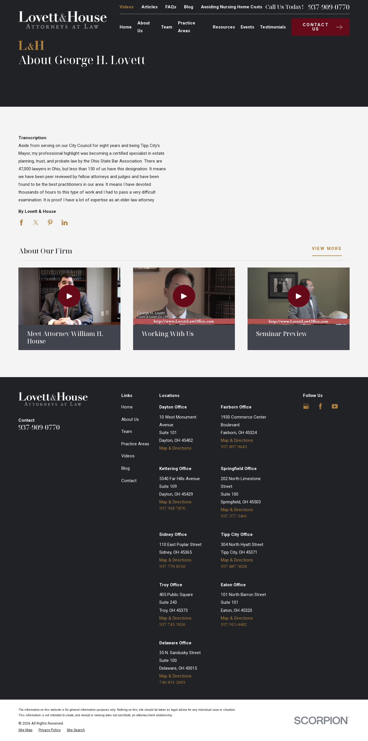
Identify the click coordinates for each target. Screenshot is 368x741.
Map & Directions (175, 448)
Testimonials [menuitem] (273, 27)
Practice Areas (135, 443)
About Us (130, 419)
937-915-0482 (234, 624)
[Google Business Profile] (306, 406)
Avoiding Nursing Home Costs (231, 6)
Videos (127, 6)
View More (327, 249)
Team (126, 431)
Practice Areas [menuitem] (186, 26)
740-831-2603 (172, 682)
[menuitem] (25, 730)
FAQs (170, 6)
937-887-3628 (234, 566)
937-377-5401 (234, 516)
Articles (149, 6)
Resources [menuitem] (224, 27)
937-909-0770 (329, 6)
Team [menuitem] (166, 27)
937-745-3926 (172, 624)
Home (127, 407)
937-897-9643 (234, 446)
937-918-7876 (172, 508)
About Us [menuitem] (143, 26)
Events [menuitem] (247, 27)
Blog (188, 6)
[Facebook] (320, 406)
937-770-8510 (172, 566)
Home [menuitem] (126, 27)
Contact (129, 480)
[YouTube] (335, 406)
